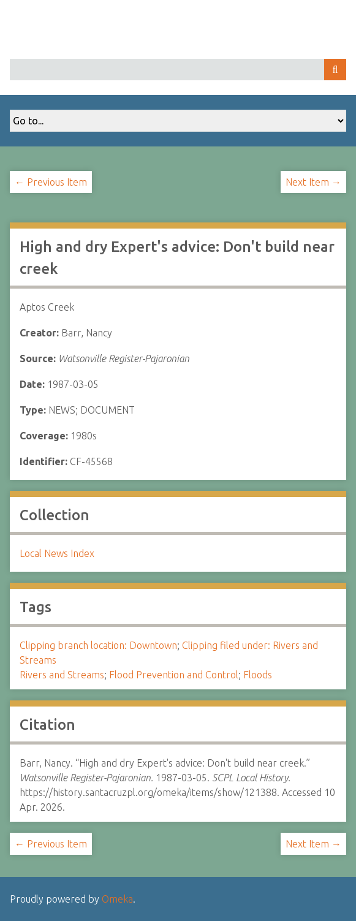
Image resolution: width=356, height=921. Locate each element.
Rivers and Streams (62, 674)
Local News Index (57, 553)
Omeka (117, 898)
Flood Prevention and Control (173, 674)
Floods (257, 674)
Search (335, 69)
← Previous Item (51, 182)
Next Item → (313, 182)
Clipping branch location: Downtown (98, 645)
